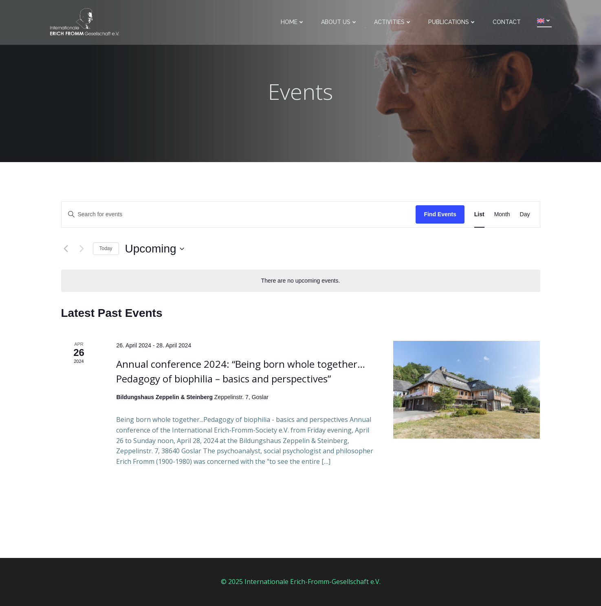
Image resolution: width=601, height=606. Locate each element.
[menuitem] (544, 20)
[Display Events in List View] (479, 214)
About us (339, 22)
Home (293, 22)
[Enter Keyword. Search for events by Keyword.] (239, 214)
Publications (452, 22)
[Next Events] (82, 249)
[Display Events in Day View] (525, 214)
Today (105, 248)
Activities (393, 22)
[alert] (300, 281)
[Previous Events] (66, 249)
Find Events (440, 214)
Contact (507, 22)
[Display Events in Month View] (502, 214)
